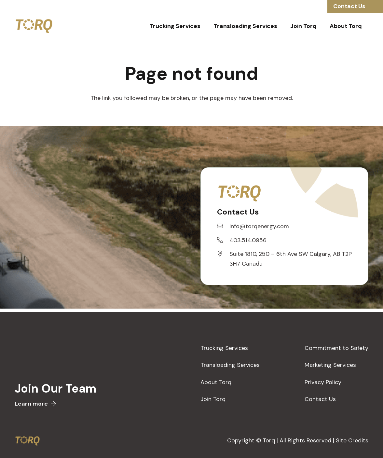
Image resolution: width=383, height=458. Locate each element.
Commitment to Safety (336, 348)
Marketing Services (330, 365)
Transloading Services (230, 365)
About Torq (215, 382)
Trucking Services (224, 348)
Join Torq (213, 399)
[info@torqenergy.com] (223, 226)
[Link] (34, 26)
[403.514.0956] (223, 240)
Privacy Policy (323, 382)
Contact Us (320, 399)
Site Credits (352, 440)
